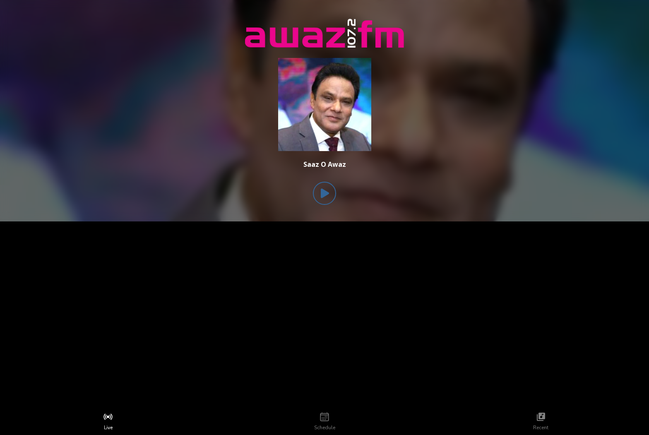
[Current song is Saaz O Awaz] (324, 164)
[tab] (108, 422)
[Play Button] (324, 193)
